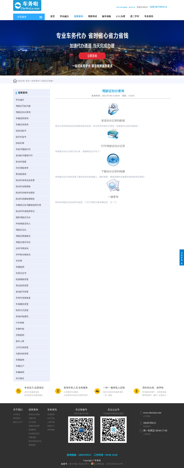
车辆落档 (20, 360)
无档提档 (20, 335)
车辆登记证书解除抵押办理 (28, 205)
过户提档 (32, 422)
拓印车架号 (21, 137)
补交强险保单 (22, 168)
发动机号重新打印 (24, 155)
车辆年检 (20, 329)
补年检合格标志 (23, 254)
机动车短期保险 (23, 186)
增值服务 (32, 445)
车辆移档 (20, 372)
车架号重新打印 (23, 149)
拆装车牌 (20, 143)
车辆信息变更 (34, 426)
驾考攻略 (51, 430)
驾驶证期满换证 (23, 236)
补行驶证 (20, 378)
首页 (52, 16)
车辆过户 (20, 366)
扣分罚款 (51, 418)
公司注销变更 (22, 347)
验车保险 (106, 16)
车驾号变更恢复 (23, 298)
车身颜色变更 (22, 304)
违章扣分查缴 (46, 81)
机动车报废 (21, 162)
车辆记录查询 (22, 124)
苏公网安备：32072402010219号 (108, 464)
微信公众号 (17, 422)
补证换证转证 (34, 434)
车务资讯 (148, 16)
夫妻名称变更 (22, 353)
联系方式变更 (22, 310)
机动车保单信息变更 (25, 180)
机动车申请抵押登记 (25, 211)
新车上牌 (20, 341)
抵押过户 (51, 426)
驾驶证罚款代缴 (23, 106)
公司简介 (17, 414)
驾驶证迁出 (21, 230)
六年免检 (20, 323)
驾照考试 (92, 16)
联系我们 (17, 418)
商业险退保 (21, 174)
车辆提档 (20, 267)
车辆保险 (32, 437)
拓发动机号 (21, 131)
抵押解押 (32, 430)
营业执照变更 (22, 285)
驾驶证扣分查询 (23, 112)
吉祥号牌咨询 (22, 248)
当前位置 (19, 81)
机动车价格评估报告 (25, 193)
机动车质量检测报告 (25, 199)
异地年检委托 (22, 316)
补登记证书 (21, 273)
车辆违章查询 (22, 118)
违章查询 (78, 16)
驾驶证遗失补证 (23, 242)
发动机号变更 (22, 292)
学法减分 (64, 16)
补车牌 (19, 261)
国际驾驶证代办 (23, 217)
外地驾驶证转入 (23, 223)
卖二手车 (134, 16)
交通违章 (51, 414)
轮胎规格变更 (22, 279)
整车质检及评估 (35, 441)
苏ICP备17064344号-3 (79, 464)
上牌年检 (51, 422)
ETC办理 (120, 16)
